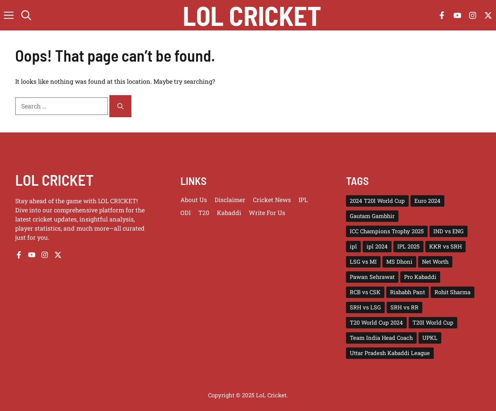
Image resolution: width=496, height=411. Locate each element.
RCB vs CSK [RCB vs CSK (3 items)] (365, 292)
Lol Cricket (252, 15)
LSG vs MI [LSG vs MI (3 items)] (363, 261)
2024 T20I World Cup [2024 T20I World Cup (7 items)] (377, 200)
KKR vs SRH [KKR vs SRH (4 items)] (445, 246)
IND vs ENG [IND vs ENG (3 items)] (448, 231)
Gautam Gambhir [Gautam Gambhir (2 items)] (372, 216)
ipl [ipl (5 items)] (353, 246)
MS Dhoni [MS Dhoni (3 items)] (399, 261)
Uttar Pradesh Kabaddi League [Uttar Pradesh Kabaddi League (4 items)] (390, 353)
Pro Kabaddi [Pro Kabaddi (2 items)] (420, 276)
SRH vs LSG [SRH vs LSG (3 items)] (365, 307)
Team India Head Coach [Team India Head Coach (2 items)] (381, 337)
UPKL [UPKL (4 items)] (430, 337)
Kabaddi (229, 213)
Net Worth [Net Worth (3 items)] (435, 261)
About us (193, 200)
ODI (185, 213)
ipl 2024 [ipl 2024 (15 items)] (377, 246)
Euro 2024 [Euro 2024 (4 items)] (427, 200)
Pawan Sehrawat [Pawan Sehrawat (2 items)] (372, 276)
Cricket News (272, 200)
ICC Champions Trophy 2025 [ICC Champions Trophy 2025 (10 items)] (387, 231)
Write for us (267, 213)
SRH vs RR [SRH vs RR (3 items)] (404, 307)
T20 (203, 213)
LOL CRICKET (54, 179)
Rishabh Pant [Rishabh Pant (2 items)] (407, 292)
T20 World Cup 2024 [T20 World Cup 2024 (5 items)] (376, 322)
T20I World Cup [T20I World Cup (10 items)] (432, 322)
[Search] (120, 106)
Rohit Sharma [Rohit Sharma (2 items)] (452, 292)
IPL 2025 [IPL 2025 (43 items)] (408, 246)
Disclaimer (230, 200)
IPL (303, 200)
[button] (26, 15)
